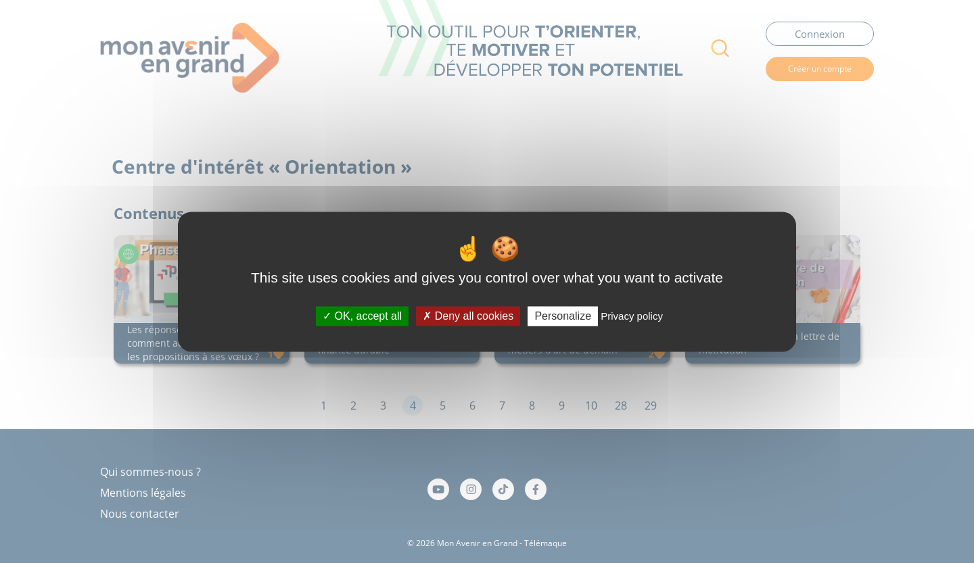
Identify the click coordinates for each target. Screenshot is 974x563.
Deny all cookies (468, 316)
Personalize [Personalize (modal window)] (562, 316)
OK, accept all (362, 316)
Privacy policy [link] (632, 316)
